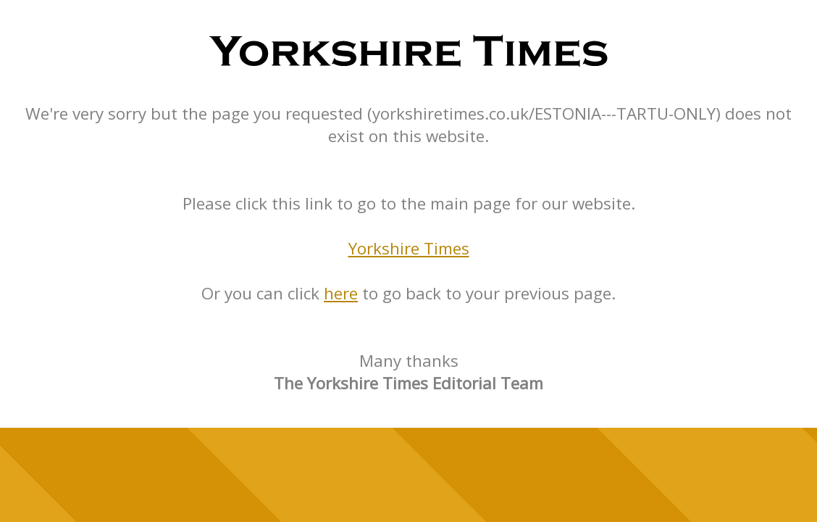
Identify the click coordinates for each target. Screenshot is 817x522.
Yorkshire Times (408, 248)
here (341, 293)
